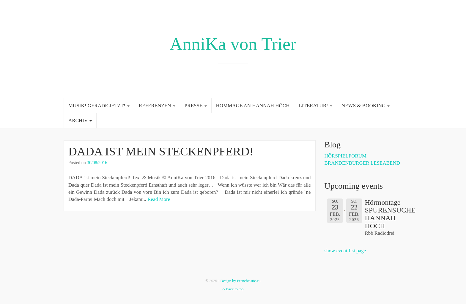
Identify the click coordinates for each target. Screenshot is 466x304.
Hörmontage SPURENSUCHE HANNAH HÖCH (390, 214)
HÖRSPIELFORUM (346, 156)
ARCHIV (80, 120)
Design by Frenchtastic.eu (240, 280)
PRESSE (196, 105)
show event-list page (345, 250)
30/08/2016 (97, 162)
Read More (158, 199)
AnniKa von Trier (233, 44)
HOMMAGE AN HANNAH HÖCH (253, 105)
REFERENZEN (157, 105)
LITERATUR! (315, 105)
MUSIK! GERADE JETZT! (99, 105)
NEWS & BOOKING (365, 105)
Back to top (232, 289)
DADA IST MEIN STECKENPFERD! (161, 151)
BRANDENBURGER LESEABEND (362, 163)
